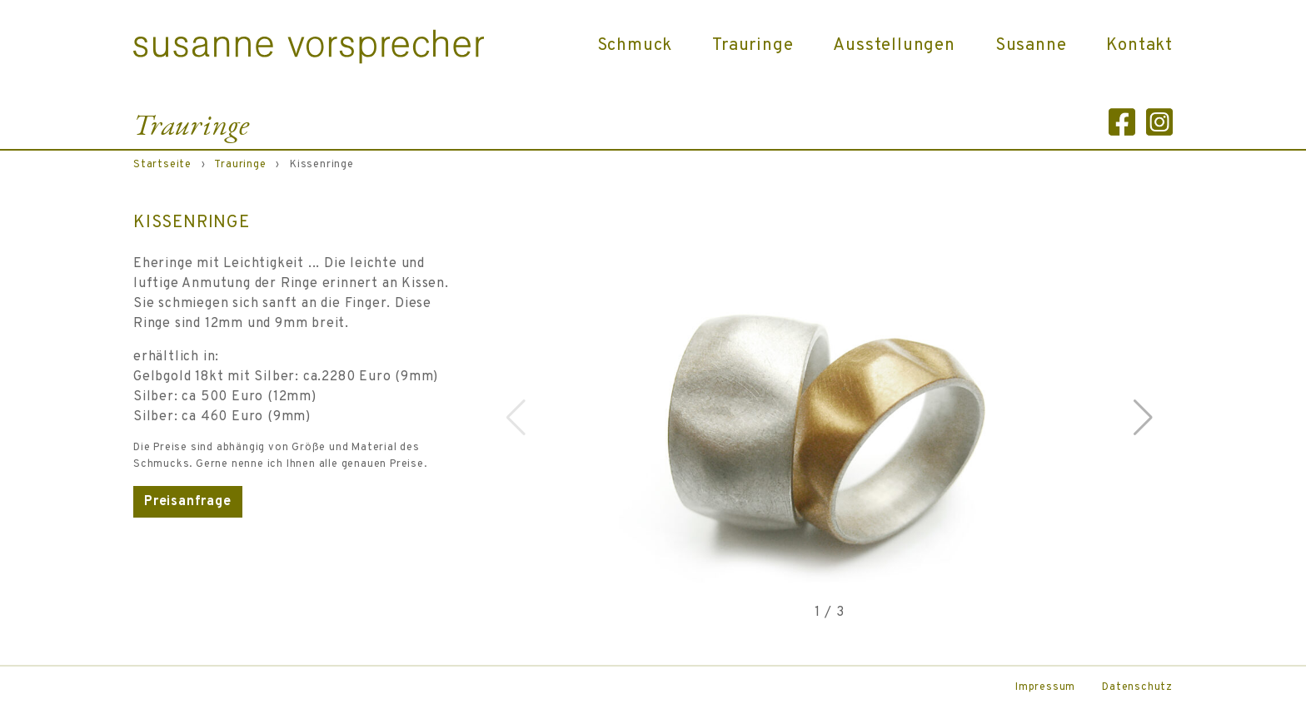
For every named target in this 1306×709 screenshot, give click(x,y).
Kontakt (1139, 46)
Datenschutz (1137, 687)
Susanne (1031, 46)
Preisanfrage (188, 501)
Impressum (1045, 687)
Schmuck (635, 46)
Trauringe (752, 46)
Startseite (162, 164)
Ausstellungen (894, 46)
